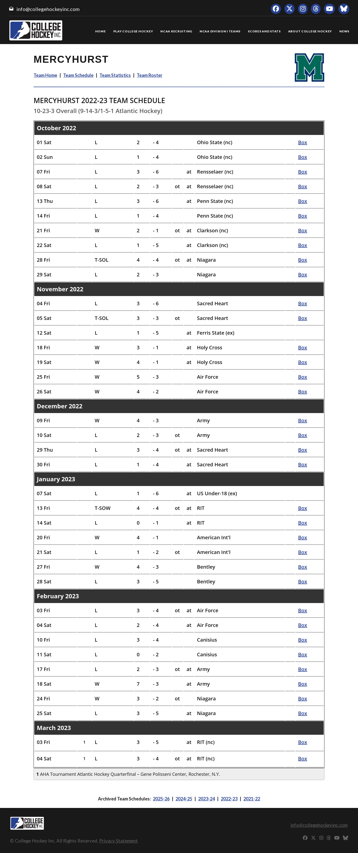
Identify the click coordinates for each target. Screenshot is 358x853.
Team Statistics (115, 75)
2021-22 (251, 798)
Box (302, 142)
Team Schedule (78, 75)
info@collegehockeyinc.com (48, 9)
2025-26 (161, 798)
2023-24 (206, 798)
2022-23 (229, 798)
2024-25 (184, 798)
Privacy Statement (118, 841)
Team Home (45, 75)
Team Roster (149, 75)
